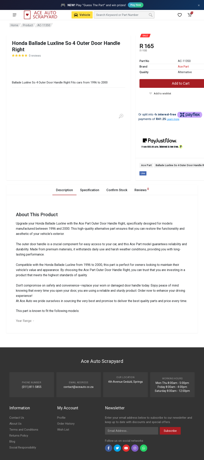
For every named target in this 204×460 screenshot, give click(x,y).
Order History (66, 423)
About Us (15, 423)
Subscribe (170, 431)
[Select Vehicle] (82, 14)
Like (143, 173)
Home (14, 25)
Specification (89, 190)
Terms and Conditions (23, 429)
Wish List (63, 429)
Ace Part (183, 66)
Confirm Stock (116, 190)
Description (64, 190)
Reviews (141, 189)
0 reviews (35, 55)
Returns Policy (18, 435)
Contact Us (16, 417)
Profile (61, 417)
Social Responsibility (22, 447)
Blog (12, 441)
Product (28, 25)
